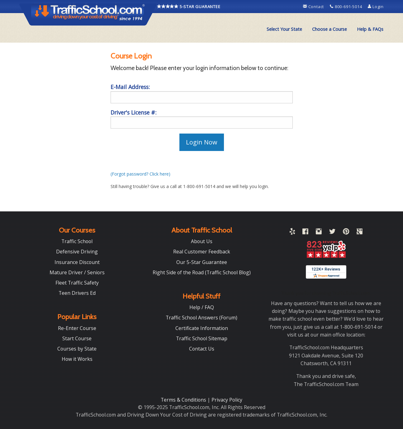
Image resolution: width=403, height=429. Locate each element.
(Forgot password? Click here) (140, 174)
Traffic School (76, 241)
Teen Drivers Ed (77, 293)
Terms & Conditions (184, 399)
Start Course (77, 338)
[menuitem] (284, 29)
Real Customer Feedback (201, 251)
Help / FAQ (201, 307)
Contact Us (201, 348)
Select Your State (284, 29)
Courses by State (77, 348)
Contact (314, 6)
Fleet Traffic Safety (77, 282)
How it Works (77, 359)
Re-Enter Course (77, 328)
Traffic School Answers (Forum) (201, 317)
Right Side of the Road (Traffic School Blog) (202, 272)
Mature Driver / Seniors (77, 272)
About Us (201, 241)
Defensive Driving (77, 251)
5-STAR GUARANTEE (188, 6)
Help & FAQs (370, 29)
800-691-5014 (346, 6)
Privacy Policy (226, 399)
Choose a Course (329, 29)
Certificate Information (201, 328)
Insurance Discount (77, 262)
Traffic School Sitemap (201, 338)
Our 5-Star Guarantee (201, 262)
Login (376, 6)
